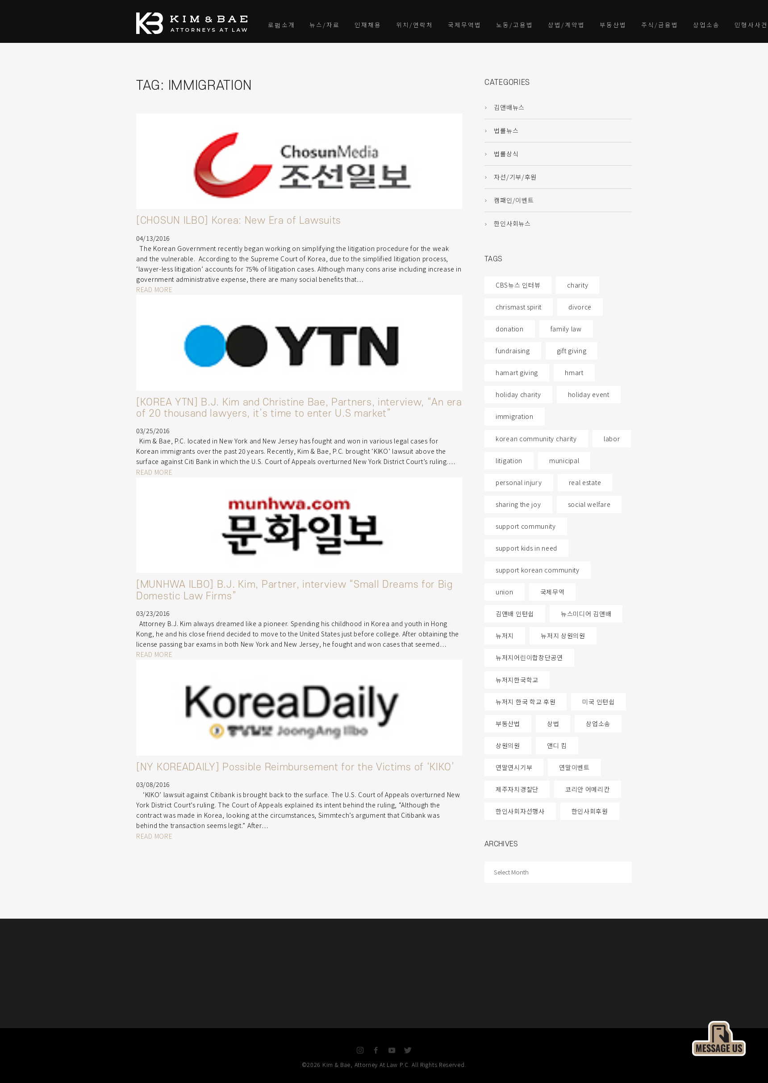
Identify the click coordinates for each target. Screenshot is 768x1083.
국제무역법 (464, 24)
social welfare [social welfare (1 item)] (589, 504)
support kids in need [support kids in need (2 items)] (526, 548)
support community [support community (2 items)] (526, 526)
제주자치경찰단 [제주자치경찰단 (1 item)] (517, 789)
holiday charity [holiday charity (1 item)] (518, 394)
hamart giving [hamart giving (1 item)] (517, 372)
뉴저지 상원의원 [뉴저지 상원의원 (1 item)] (563, 635)
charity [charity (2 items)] (577, 284)
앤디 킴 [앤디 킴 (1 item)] (557, 745)
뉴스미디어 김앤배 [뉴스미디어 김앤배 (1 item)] (586, 613)
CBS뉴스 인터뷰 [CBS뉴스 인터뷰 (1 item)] (518, 284)
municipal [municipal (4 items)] (564, 460)
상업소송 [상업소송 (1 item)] (598, 723)
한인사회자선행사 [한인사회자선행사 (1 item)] (520, 811)
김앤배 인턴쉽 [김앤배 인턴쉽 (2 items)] (515, 613)
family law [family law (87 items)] (566, 328)
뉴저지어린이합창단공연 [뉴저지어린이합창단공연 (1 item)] (529, 657)
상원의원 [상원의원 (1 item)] (508, 745)
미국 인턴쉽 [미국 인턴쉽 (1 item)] (598, 701)
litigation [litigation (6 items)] (509, 460)
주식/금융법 (659, 24)
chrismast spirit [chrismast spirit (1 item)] (519, 306)
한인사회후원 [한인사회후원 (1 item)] (590, 811)
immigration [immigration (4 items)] (515, 416)
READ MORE (154, 289)
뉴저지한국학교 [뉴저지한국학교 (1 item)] (517, 679)
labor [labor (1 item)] (612, 438)
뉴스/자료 (324, 24)
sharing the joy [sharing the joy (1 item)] (518, 504)
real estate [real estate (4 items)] (585, 482)
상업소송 (706, 24)
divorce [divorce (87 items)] (580, 306)
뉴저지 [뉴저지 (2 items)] (505, 635)
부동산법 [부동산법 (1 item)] (508, 723)
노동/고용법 (514, 24)
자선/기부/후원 (510, 176)
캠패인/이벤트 (509, 200)
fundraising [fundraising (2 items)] (513, 350)
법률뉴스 (501, 130)
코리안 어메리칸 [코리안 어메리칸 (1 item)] (587, 789)
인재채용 (368, 24)
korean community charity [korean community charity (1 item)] (536, 438)
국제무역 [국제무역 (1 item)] (552, 591)
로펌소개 (281, 24)
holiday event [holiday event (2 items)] (588, 394)
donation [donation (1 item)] (510, 328)
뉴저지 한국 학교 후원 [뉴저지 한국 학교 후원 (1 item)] (525, 701)
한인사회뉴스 (507, 223)
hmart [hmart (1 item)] (574, 372)
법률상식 (501, 153)
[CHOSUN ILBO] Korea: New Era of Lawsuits (238, 220)
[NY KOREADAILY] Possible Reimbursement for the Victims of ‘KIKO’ (295, 767)
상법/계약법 (566, 24)
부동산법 (613, 24)
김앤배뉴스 (504, 107)
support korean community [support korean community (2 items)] (538, 569)
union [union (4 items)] (504, 591)
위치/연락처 (414, 24)
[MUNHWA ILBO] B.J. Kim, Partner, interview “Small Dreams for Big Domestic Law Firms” (294, 590)
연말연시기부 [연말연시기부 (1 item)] (514, 767)
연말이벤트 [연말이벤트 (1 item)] (574, 767)
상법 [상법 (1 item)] (553, 723)
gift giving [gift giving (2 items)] (572, 350)
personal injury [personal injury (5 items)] (519, 482)
